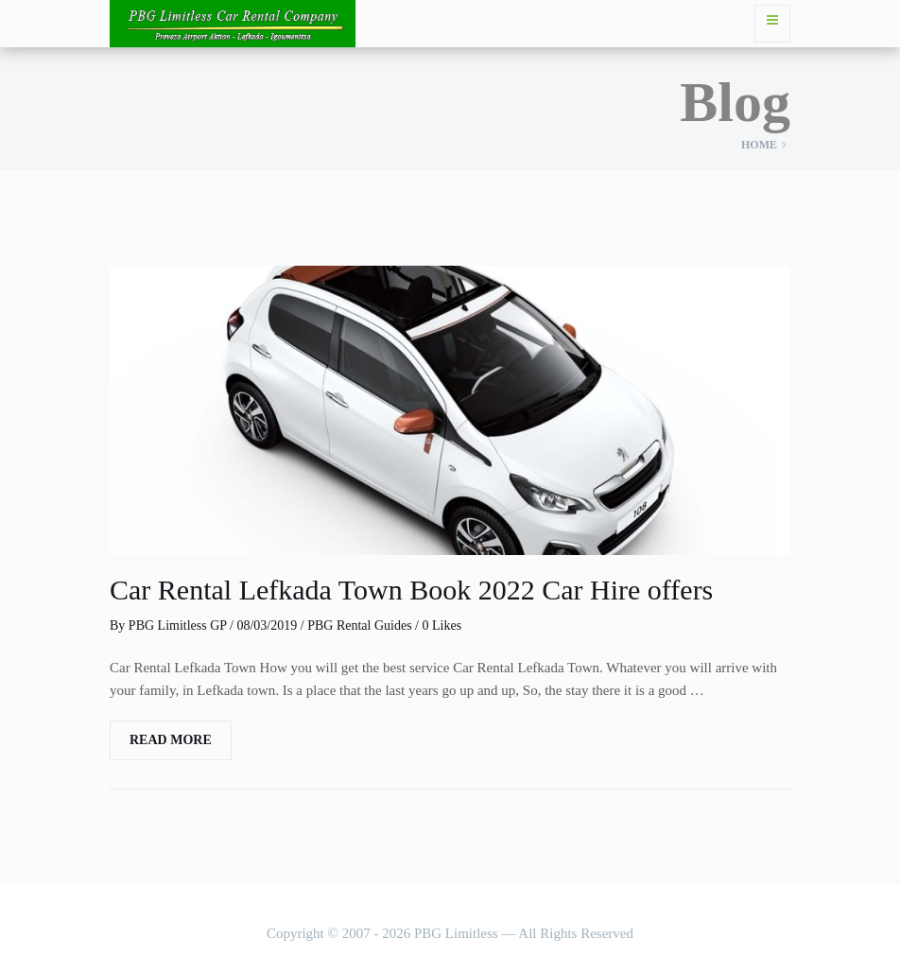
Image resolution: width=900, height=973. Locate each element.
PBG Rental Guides (359, 625)
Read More (171, 740)
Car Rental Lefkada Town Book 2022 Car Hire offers (411, 589)
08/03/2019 (266, 625)
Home (759, 144)
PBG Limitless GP (178, 625)
